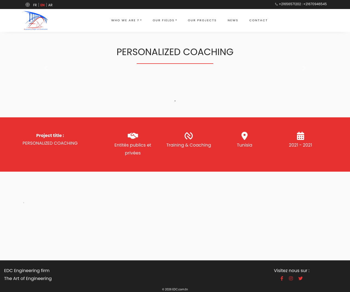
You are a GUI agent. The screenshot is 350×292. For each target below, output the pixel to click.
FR (35, 5)
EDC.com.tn (180, 289)
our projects (202, 20)
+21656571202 (290, 4)
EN (42, 5)
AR (50, 5)
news (233, 20)
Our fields (163, 20)
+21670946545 (315, 4)
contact (258, 20)
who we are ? (125, 20)
